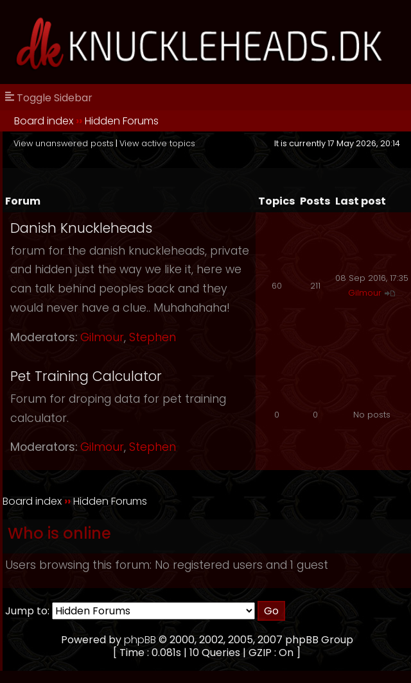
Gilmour (102, 337)
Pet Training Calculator (86, 376)
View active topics (157, 143)
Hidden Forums (122, 121)
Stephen (152, 337)
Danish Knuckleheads (81, 228)
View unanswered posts (63, 143)
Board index (43, 121)
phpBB (140, 639)
